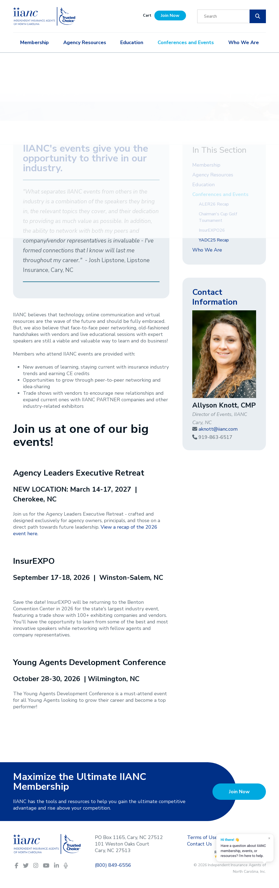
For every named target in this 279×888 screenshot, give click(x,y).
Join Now (170, 16)
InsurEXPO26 (212, 230)
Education (131, 42)
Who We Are (243, 42)
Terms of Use (202, 837)
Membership (34, 42)
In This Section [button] (219, 150)
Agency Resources (84, 42)
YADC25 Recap (214, 240)
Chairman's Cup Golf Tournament (218, 217)
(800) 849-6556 (113, 865)
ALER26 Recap (214, 204)
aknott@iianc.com (218, 429)
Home (20, 95)
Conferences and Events (186, 42)
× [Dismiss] (269, 838)
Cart (147, 15)
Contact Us (199, 844)
